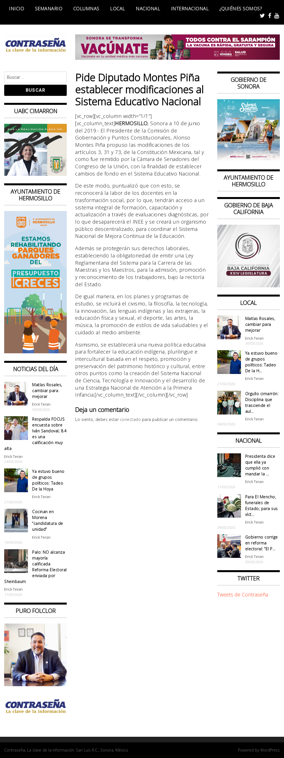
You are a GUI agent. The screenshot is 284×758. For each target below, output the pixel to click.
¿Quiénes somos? (240, 9)
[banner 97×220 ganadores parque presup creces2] (35, 351)
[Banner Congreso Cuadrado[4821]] (248, 285)
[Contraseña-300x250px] (35, 173)
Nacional (148, 9)
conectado (130, 419)
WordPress (270, 750)
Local (117, 9)
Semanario (49, 9)
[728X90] (177, 58)
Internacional (190, 9)
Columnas (86, 9)
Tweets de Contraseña (242, 594)
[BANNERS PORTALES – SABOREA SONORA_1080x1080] (248, 160)
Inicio (16, 9)
